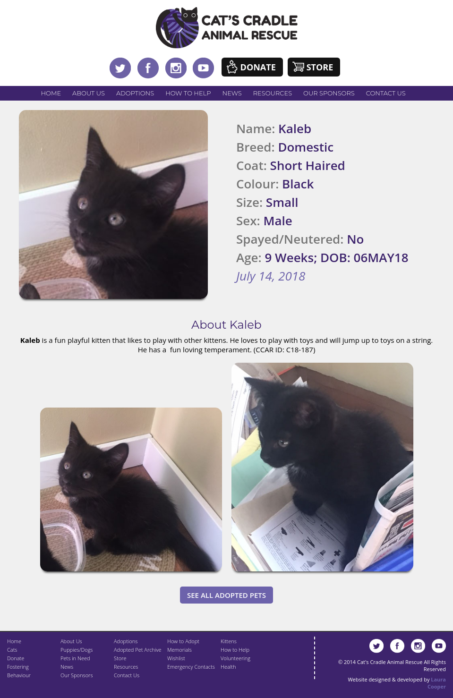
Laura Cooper (436, 683)
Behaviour (19, 675)
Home (51, 93)
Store (320, 67)
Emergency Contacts (191, 666)
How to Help (188, 93)
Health (228, 666)
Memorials (179, 649)
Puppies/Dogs (76, 649)
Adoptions (135, 93)
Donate (258, 67)
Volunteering (235, 658)
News (232, 93)
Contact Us (386, 93)
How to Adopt (183, 641)
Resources (272, 93)
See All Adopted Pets (226, 595)
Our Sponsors (329, 93)
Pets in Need (75, 658)
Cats (12, 649)
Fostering (18, 666)
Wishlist (176, 658)
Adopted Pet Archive (137, 649)
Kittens (229, 641)
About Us (88, 93)
